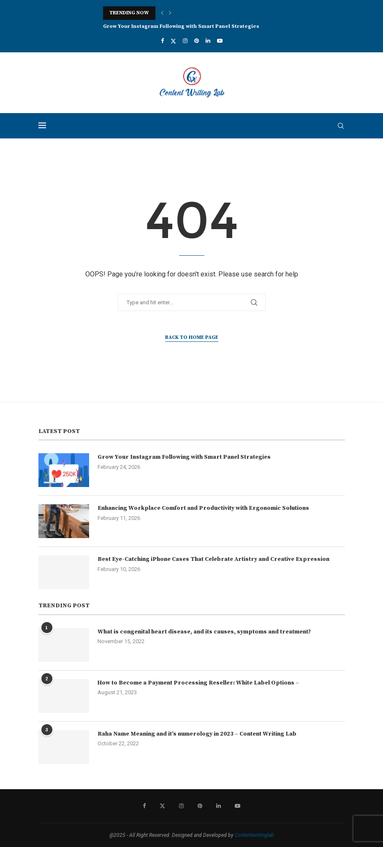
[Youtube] (220, 41)
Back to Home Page (191, 337)
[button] (162, 13)
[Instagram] (185, 41)
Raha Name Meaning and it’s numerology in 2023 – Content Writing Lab (197, 734)
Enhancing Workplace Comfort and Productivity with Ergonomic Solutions (203, 508)
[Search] (341, 126)
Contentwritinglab (254, 835)
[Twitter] (173, 41)
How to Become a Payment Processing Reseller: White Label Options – (198, 683)
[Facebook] (162, 41)
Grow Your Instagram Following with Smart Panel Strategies (181, 26)
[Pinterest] (196, 41)
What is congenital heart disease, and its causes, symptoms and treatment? (204, 632)
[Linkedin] (208, 41)
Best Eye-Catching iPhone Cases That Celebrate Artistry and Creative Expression (213, 559)
